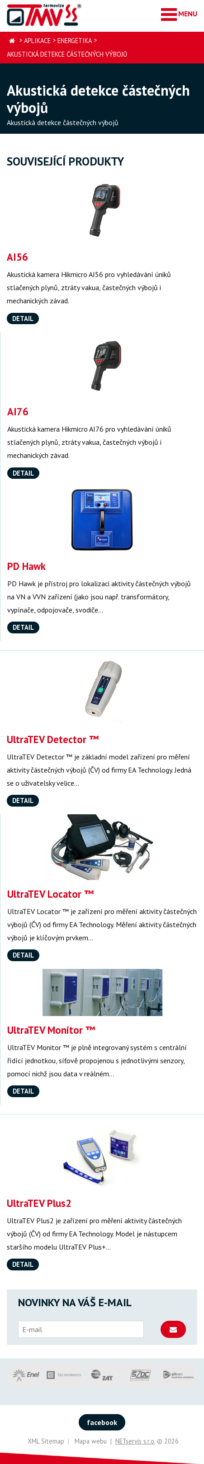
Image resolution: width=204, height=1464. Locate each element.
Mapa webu (91, 1441)
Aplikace (37, 40)
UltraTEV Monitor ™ (51, 1029)
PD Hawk (26, 566)
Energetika (74, 40)
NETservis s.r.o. (135, 1441)
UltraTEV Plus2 (39, 1203)
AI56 (17, 256)
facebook (102, 1422)
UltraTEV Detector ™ (53, 739)
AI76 (17, 411)
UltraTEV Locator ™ (50, 893)
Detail (22, 318)
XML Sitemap (46, 1441)
